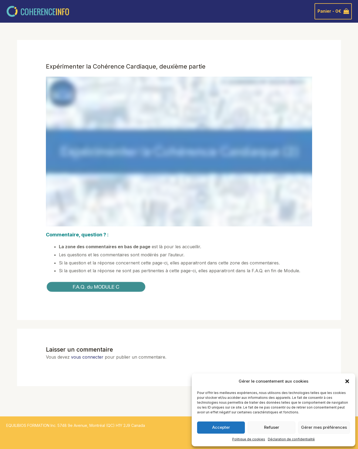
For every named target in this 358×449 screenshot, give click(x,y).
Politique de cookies (248, 439)
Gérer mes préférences (324, 427)
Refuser (271, 427)
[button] (347, 381)
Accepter (221, 427)
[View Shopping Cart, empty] (333, 11)
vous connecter (87, 357)
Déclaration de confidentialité (291, 439)
